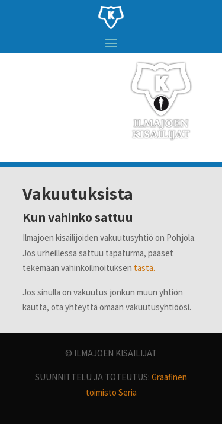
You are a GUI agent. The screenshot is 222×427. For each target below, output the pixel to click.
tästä (143, 267)
